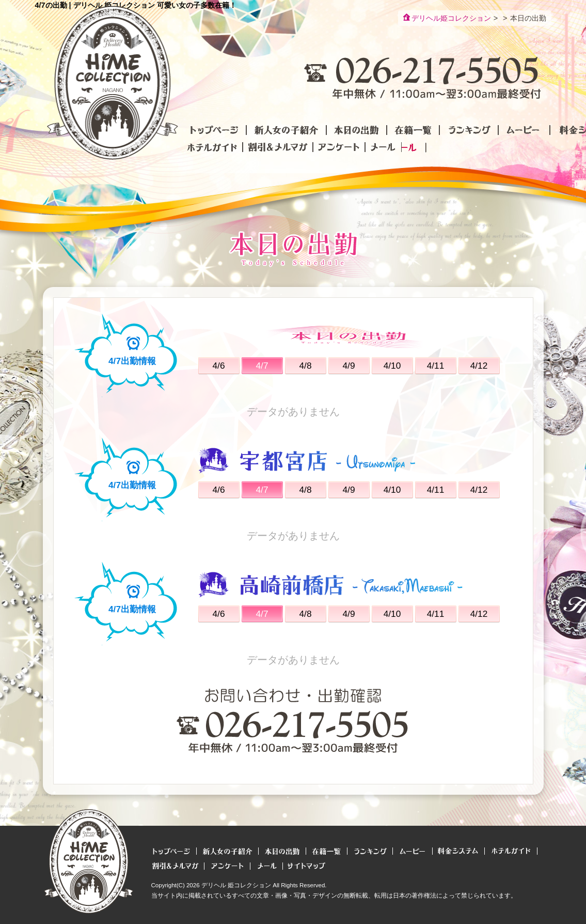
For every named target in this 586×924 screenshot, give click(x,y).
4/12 (479, 365)
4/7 (262, 365)
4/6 (218, 365)
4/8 (305, 365)
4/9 (348, 365)
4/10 (392, 365)
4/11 (436, 365)
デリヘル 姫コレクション (236, 885)
